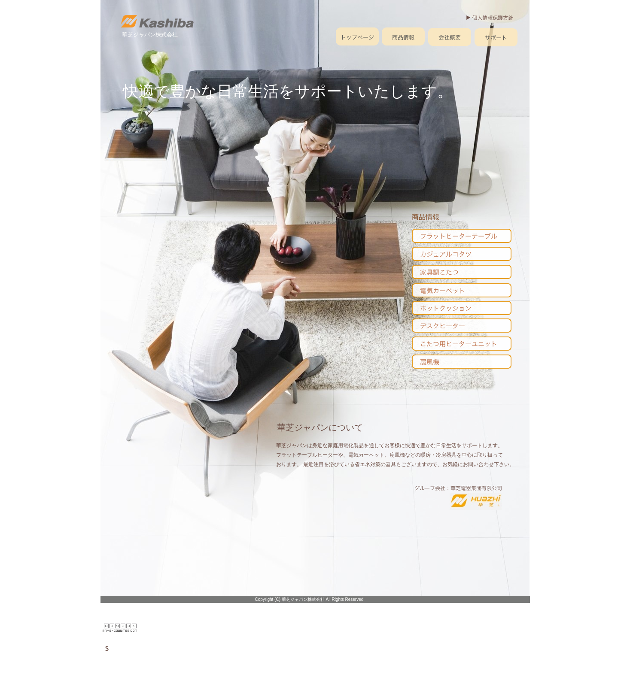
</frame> (120, 628)
